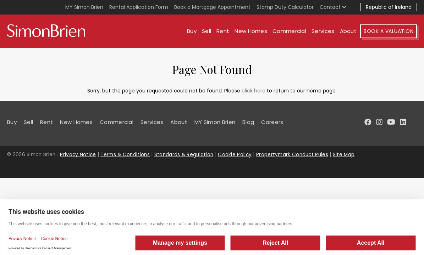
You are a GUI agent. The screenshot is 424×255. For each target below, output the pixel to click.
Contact (333, 7)
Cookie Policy (235, 154)
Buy (192, 31)
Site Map (343, 154)
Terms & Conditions (124, 154)
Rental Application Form (138, 7)
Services (323, 31)
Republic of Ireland (389, 7)
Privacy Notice (78, 154)
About (348, 31)
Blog (248, 122)
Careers (272, 122)
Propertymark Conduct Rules (292, 154)
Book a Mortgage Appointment (212, 7)
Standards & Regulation (184, 154)
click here (253, 90)
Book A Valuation (388, 31)
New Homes (251, 31)
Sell (206, 31)
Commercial (289, 31)
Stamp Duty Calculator (285, 7)
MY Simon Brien (84, 7)
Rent (222, 31)
